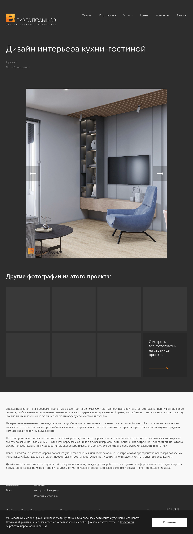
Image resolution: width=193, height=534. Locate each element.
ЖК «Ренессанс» (18, 67)
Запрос (182, 15)
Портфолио (107, 15)
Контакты (162, 15)
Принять (169, 522)
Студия (87, 15)
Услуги (127, 15)
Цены (144, 15)
